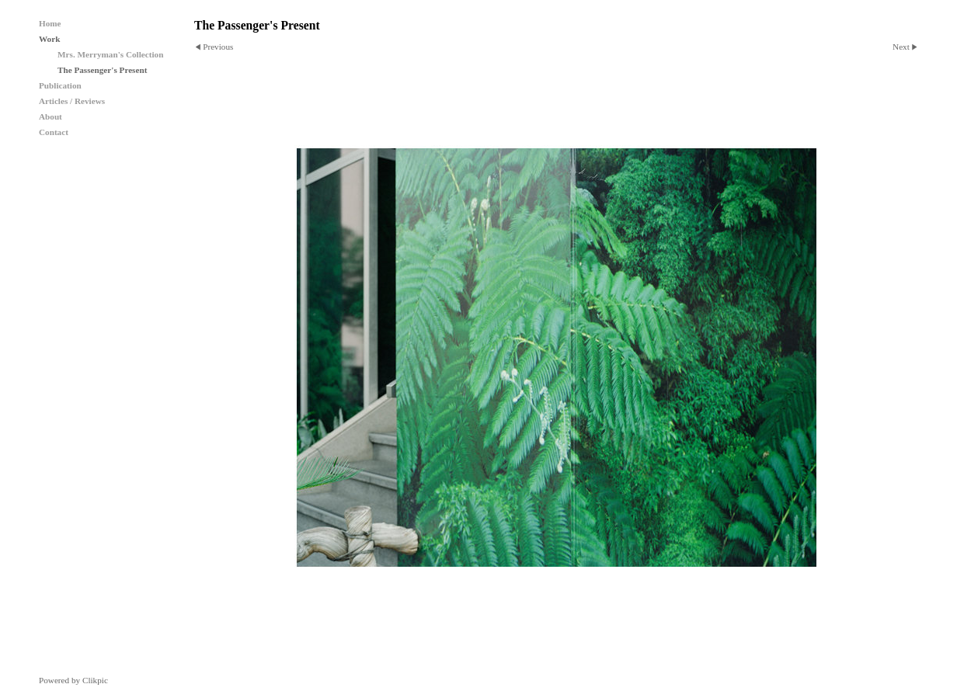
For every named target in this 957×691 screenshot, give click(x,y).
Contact (53, 132)
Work (49, 38)
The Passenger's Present (102, 70)
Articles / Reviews (72, 101)
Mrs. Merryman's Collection (110, 54)
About (50, 116)
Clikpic (95, 680)
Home (50, 23)
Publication (60, 85)
